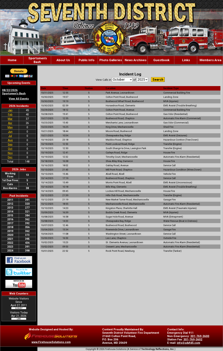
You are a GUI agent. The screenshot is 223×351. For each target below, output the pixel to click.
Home (12, 60)
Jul (10, 136)
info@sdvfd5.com (188, 342)
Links (185, 60)
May (10, 127)
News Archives (135, 60)
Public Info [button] (86, 60)
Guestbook (161, 60)
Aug (10, 140)
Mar (10, 118)
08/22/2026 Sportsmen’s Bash (14, 91)
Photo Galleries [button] (110, 60)
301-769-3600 (199, 336)
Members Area (210, 60)
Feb (10, 114)
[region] (111, 60)
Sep (10, 144)
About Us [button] (63, 60)
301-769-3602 (192, 339)
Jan (10, 110)
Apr (10, 123)
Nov (10, 153)
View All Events (19, 98)
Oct (10, 148)
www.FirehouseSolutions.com (51, 342)
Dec (10, 157)
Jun (10, 131)
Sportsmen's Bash (37, 60)
